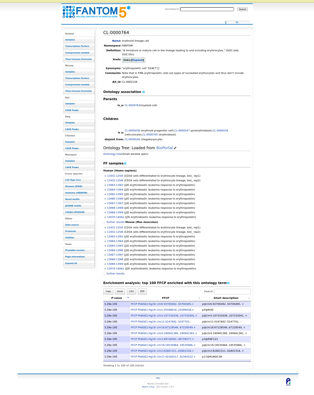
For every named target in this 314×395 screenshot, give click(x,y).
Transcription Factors (77, 46)
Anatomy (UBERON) (76, 193)
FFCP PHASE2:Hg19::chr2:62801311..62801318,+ (162, 350)
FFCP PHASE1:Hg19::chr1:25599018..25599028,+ (162, 309)
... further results (114, 222)
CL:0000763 (132, 105)
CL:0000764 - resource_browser (94, 9)
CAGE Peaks (72, 110)
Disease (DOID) (73, 186)
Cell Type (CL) (73, 180)
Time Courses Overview (78, 59)
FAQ (158, 378)
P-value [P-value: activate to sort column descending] (116, 297)
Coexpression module (77, 53)
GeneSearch (172, 9)
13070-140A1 (115, 217)
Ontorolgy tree (112, 153)
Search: (227, 291)
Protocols (70, 231)
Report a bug (148, 387)
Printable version (75, 250)
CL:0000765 (150, 134)
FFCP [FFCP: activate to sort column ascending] (165, 297)
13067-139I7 (115, 203)
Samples (70, 40)
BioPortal (164, 148)
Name (116, 40)
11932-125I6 (115, 180)
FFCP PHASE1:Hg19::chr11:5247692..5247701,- (161, 321)
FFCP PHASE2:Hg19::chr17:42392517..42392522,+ (163, 356)
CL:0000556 (132, 139)
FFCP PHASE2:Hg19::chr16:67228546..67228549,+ (163, 327)
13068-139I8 (115, 207)
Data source (72, 225)
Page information (75, 257)
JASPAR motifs (73, 206)
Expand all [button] (71, 263)
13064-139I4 (115, 189)
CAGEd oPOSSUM (74, 212)
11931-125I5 (115, 175)
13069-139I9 (115, 212)
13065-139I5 (115, 194)
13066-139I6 (115, 198)
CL (237, 22)
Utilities (69, 238)
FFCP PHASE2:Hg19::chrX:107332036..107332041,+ (164, 315)
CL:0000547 (182, 130)
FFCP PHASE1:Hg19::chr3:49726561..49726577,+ (162, 339)
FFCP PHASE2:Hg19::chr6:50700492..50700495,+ (162, 303)
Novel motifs (72, 199)
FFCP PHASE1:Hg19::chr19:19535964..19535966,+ (163, 345)
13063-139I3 (115, 184)
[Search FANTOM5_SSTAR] (207, 9)
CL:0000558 (220, 130)
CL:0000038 (132, 130)
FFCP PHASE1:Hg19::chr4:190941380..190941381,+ (164, 333)
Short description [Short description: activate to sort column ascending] (226, 297)
